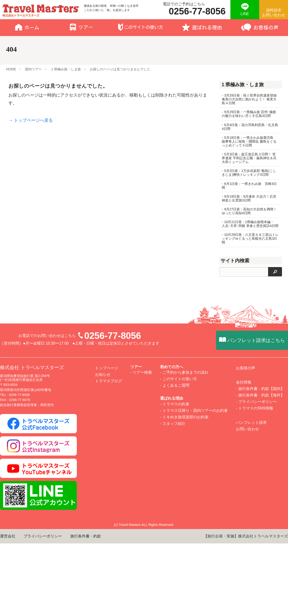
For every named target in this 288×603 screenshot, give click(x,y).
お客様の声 (245, 581)
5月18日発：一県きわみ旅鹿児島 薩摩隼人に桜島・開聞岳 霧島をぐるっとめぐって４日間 (249, 141)
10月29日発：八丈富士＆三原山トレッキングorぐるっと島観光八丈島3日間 (249, 242)
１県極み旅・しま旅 (66, 69)
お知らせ (102, 587)
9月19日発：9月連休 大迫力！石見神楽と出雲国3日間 (249, 198)
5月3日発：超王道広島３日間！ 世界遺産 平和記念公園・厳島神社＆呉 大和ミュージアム (249, 158)
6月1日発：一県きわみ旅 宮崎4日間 (249, 185)
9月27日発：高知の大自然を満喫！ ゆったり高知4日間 (249, 211)
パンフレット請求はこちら (256, 552)
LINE (244, 14)
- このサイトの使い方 (178, 591)
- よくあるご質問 (174, 598)
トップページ (106, 581)
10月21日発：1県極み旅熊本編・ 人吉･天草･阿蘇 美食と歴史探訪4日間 (249, 225)
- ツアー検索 (141, 585)
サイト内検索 (235, 264)
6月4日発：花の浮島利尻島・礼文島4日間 (248, 127)
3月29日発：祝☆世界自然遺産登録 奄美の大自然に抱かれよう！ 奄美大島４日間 (249, 99)
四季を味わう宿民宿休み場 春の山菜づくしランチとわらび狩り (249, 341)
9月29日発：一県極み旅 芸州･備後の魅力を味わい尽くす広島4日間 (249, 114)
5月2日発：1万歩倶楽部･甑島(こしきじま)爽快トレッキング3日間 (249, 173)
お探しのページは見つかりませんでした (120, 69)
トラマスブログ (108, 593)
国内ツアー (33, 69)
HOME (11, 69)
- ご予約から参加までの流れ (184, 585)
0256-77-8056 (112, 548)
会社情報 (243, 595)
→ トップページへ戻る (30, 120)
